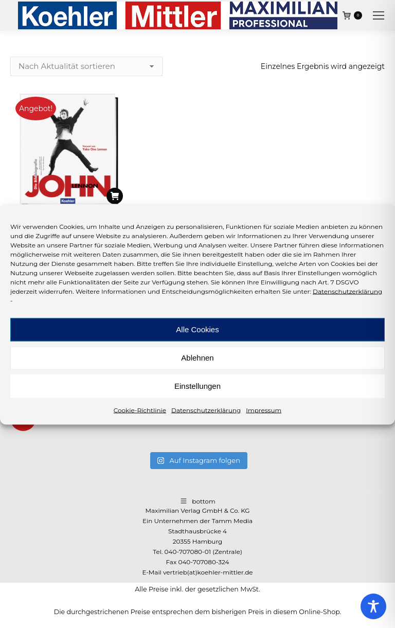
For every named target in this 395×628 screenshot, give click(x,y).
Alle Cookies (197, 329)
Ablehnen (197, 357)
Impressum (263, 410)
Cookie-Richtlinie (140, 410)
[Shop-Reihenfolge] (86, 66)
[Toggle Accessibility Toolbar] (373, 606)
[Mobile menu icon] (378, 15)
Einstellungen (197, 386)
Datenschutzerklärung (347, 291)
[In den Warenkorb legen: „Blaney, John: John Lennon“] (114, 196)
